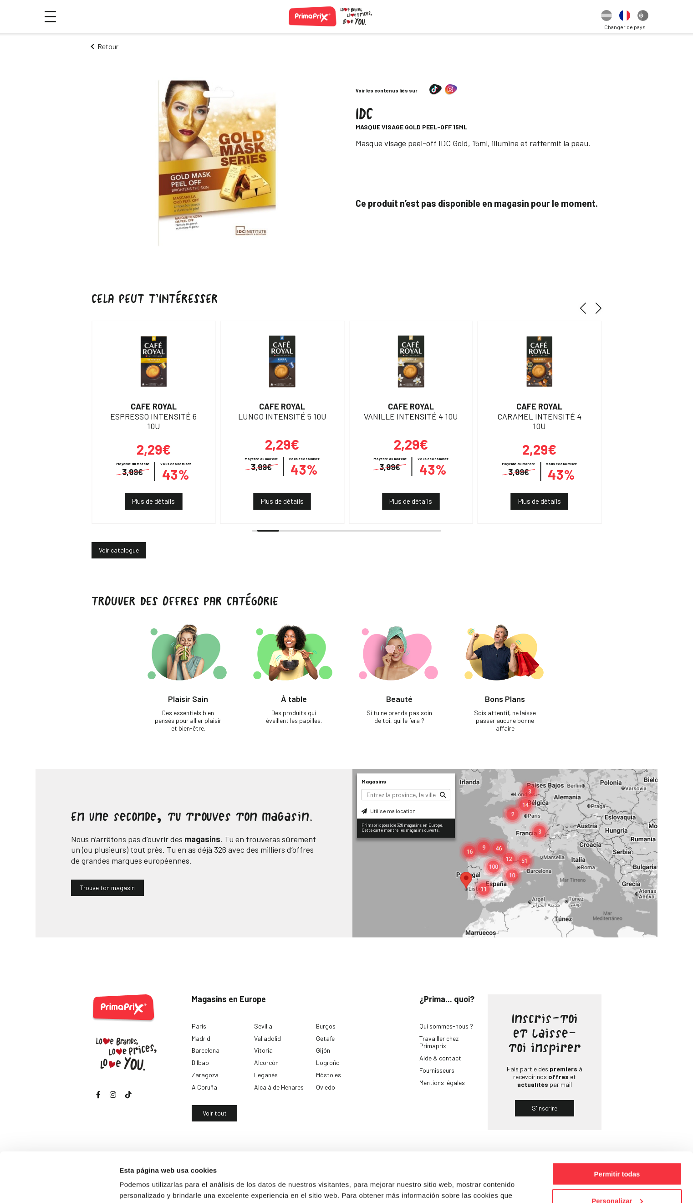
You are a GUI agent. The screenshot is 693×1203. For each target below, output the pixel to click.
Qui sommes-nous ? (446, 1026)
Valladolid (267, 1038)
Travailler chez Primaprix (439, 1042)
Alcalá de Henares (279, 1087)
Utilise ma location (389, 811)
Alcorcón (266, 1062)
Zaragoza (205, 1075)
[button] (586, 308)
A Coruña (204, 1087)
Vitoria (263, 1050)
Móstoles (328, 1075)
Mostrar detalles (146, 1184)
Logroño (328, 1062)
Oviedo (325, 1087)
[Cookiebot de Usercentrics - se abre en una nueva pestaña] (59, 1185)
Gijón (323, 1050)
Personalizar (617, 1154)
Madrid (201, 1038)
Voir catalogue (119, 550)
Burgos (326, 1026)
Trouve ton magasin (107, 887)
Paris (199, 1026)
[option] (606, 16)
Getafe (325, 1038)
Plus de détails (153, 501)
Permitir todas (617, 1127)
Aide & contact (440, 1058)
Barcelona (205, 1050)
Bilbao (200, 1062)
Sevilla (263, 1026)
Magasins (374, 781)
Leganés (266, 1075)
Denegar (617, 1180)
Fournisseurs (436, 1070)
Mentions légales (442, 1082)
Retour (107, 46)
